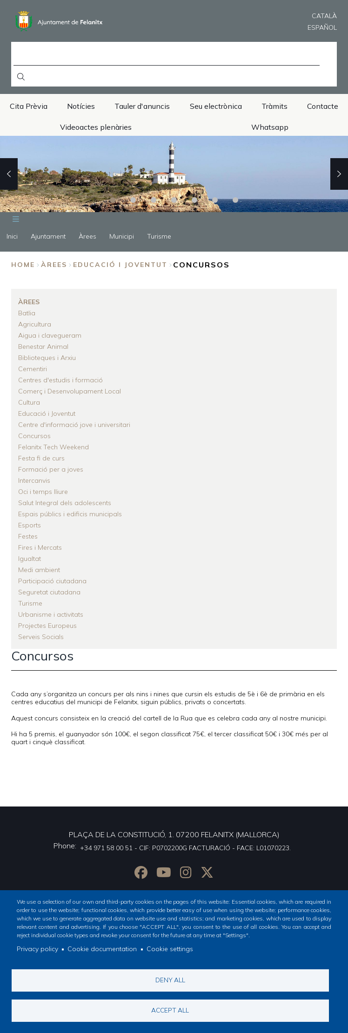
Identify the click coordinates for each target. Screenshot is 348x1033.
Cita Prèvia (28, 106)
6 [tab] (215, 200)
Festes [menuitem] (28, 536)
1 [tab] (112, 200)
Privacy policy (37, 949)
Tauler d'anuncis (142, 106)
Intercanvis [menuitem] (34, 480)
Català (324, 16)
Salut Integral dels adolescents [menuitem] (64, 503)
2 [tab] (133, 200)
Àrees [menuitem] (87, 236)
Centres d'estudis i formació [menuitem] (60, 380)
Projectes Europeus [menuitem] (47, 625)
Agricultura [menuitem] (34, 324)
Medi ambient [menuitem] (39, 570)
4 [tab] (174, 200)
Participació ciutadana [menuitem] (52, 581)
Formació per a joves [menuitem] (50, 469)
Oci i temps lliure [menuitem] (43, 491)
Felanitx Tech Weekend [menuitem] (53, 447)
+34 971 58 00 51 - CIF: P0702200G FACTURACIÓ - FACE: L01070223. (185, 848)
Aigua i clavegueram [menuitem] (49, 335)
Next (339, 174)
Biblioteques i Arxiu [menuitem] (47, 357)
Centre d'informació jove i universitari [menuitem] (74, 424)
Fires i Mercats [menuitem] (40, 547)
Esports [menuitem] (29, 525)
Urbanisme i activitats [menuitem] (50, 614)
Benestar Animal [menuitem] (43, 346)
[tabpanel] (174, 174)
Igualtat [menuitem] (29, 558)
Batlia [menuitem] (26, 313)
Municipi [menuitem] (121, 236)
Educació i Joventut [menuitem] (46, 413)
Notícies (81, 106)
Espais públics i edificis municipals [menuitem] (70, 514)
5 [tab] (194, 200)
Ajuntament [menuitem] (48, 236)
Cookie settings (170, 949)
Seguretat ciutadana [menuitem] (49, 592)
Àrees (54, 264)
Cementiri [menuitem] (32, 369)
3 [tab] (153, 200)
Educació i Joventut (120, 264)
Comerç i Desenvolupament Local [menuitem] (69, 391)
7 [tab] (235, 200)
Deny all (170, 980)
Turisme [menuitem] (159, 236)
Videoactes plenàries (96, 127)
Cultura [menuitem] (29, 402)
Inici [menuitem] (12, 236)
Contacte (322, 106)
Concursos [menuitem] (34, 436)
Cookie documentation (102, 949)
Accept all (170, 1010)
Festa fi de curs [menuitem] (41, 458)
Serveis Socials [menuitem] (41, 637)
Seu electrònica (216, 106)
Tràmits (274, 106)
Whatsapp (269, 127)
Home (23, 264)
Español (322, 27)
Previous (9, 174)
